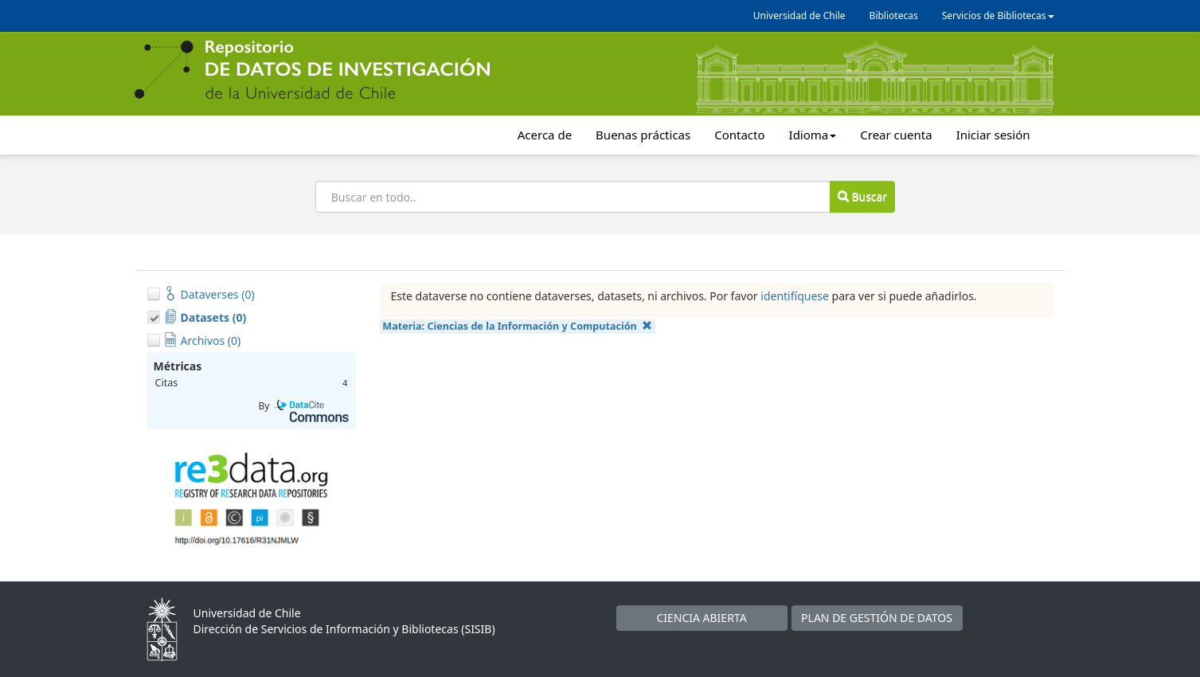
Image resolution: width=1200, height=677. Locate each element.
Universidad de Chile (799, 15)
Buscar (862, 196)
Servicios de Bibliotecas (998, 15)
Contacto (739, 135)
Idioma (813, 135)
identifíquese (794, 295)
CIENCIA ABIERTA (701, 617)
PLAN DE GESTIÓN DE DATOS (876, 617)
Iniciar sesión (993, 135)
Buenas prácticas (643, 135)
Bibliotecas (894, 15)
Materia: (517, 326)
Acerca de (545, 135)
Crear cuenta (896, 135)
